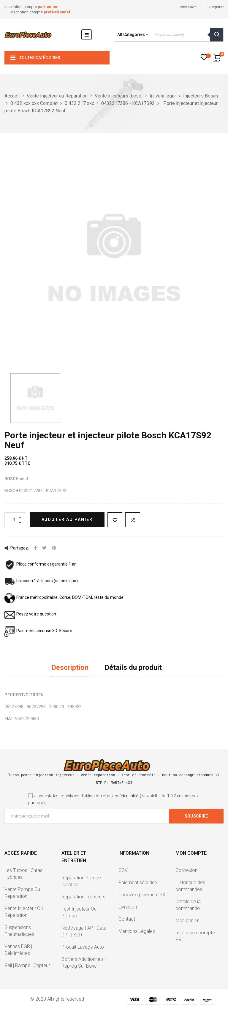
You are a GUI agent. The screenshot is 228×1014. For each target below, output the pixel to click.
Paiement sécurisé (137, 882)
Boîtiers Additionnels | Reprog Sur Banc (83, 962)
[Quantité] (14, 519)
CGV (123, 870)
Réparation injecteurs (83, 897)
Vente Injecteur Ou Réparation (23, 912)
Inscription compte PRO (195, 936)
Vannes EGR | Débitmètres (18, 950)
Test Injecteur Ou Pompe (78, 912)
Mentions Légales (136, 931)
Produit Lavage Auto (82, 947)
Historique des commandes (190, 886)
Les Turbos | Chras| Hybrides (23, 873)
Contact (126, 919)
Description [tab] (69, 667)
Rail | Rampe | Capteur (27, 965)
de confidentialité (122, 795)
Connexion (186, 870)
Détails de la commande (188, 905)
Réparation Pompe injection (81, 881)
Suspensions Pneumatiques (19, 931)
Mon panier (187, 920)
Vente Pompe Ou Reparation (22, 893)
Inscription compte (31, 6)
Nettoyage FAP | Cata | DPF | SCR (84, 931)
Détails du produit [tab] (133, 667)
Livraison (127, 907)
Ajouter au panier (67, 519)
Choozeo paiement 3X (141, 895)
